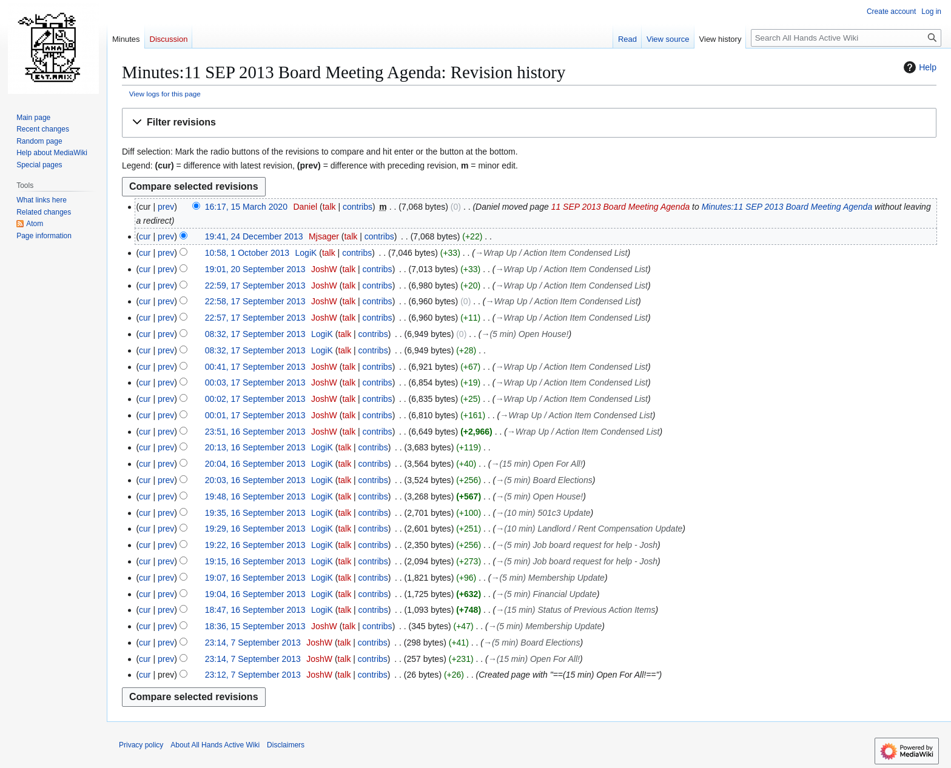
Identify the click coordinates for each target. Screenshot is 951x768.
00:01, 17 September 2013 (255, 415)
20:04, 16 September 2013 (255, 464)
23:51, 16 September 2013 (255, 431)
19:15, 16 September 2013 (255, 561)
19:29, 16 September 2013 (255, 528)
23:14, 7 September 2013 (253, 642)
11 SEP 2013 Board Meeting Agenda (620, 207)
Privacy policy (141, 745)
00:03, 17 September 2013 (255, 382)
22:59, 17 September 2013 (255, 285)
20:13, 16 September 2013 (255, 447)
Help (918, 67)
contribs (357, 207)
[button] (529, 123)
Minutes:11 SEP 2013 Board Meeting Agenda (787, 207)
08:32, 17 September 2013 (255, 334)
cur (144, 236)
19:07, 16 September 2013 (255, 578)
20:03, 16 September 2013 (255, 480)
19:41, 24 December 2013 (254, 236)
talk (329, 207)
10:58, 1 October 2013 (247, 253)
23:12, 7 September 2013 (253, 675)
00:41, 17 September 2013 (255, 367)
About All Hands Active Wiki (215, 745)
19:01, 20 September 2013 (255, 269)
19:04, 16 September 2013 (255, 594)
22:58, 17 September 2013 (255, 301)
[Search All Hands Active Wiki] (846, 38)
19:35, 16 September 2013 (255, 513)
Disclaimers (285, 745)
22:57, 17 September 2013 (255, 317)
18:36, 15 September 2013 (255, 626)
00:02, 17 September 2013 (255, 399)
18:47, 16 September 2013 (255, 610)
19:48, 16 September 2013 (255, 496)
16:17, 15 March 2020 (246, 207)
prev (166, 207)
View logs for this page (165, 94)
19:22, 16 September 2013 (255, 545)
